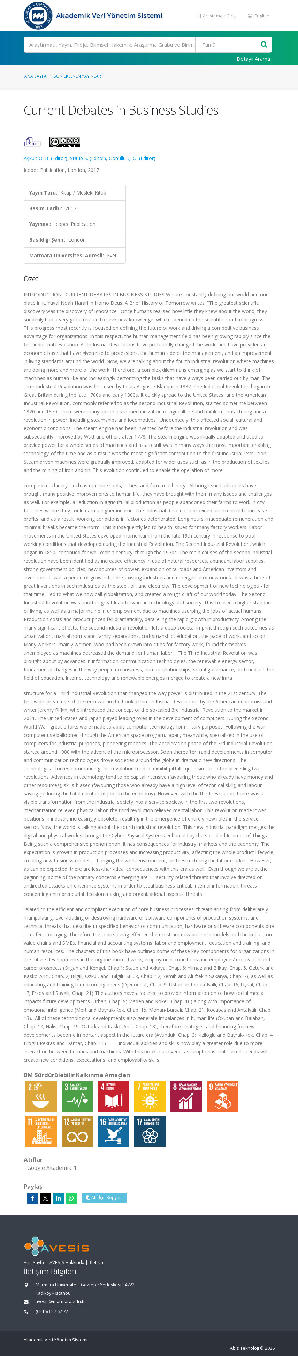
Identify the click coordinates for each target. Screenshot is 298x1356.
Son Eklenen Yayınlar (77, 76)
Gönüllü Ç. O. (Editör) (132, 158)
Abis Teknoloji (244, 1348)
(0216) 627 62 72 (52, 1312)
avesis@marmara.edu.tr (60, 1301)
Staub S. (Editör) (88, 158)
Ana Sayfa (35, 76)
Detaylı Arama (253, 58)
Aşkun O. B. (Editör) (45, 158)
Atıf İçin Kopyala (104, 1198)
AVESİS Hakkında (66, 1262)
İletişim (97, 1262)
